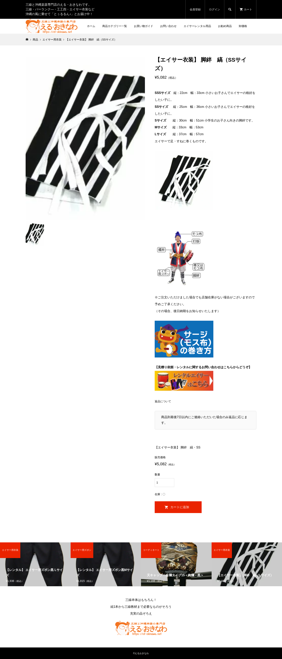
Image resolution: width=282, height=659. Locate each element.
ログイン (214, 9)
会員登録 (195, 9)
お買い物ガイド (143, 26)
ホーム (91, 26)
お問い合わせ (168, 26)
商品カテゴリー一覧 (114, 26)
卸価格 (243, 26)
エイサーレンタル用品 (197, 26)
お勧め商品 (225, 26)
